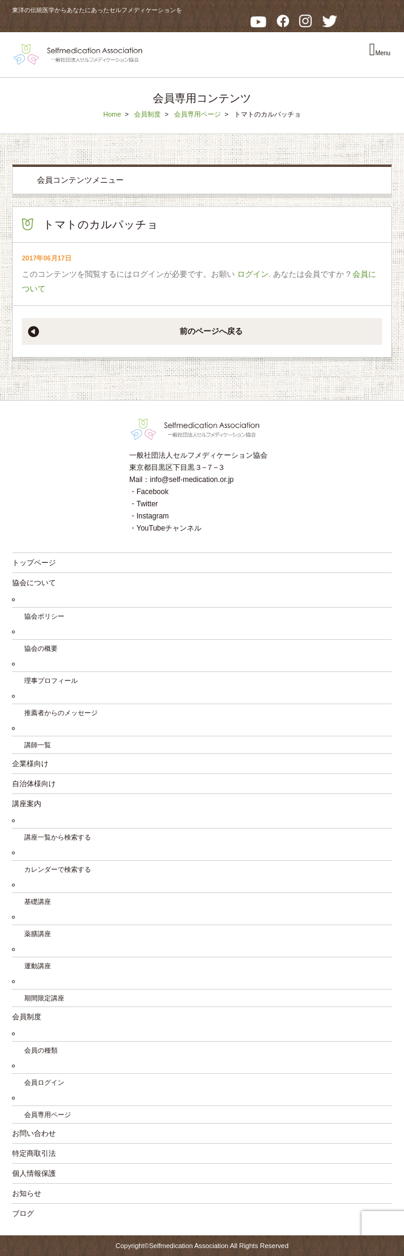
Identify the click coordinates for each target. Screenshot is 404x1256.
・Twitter (143, 504)
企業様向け (30, 763)
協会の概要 (41, 648)
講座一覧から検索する (57, 837)
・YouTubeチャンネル (165, 528)
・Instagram (149, 516)
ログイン (253, 274)
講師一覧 (37, 745)
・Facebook (149, 491)
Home (112, 114)
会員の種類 (41, 1050)
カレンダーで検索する (57, 869)
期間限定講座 (44, 998)
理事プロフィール (51, 680)
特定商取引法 (34, 1153)
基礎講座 (37, 901)
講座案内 (26, 803)
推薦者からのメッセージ (61, 712)
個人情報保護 (34, 1173)
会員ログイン (44, 1082)
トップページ (34, 562)
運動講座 (37, 965)
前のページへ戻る (211, 331)
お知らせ (26, 1193)
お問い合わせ (34, 1133)
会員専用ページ (197, 114)
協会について (34, 583)
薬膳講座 (37, 933)
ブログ (23, 1213)
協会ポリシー (44, 616)
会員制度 (147, 114)
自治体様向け (34, 783)
